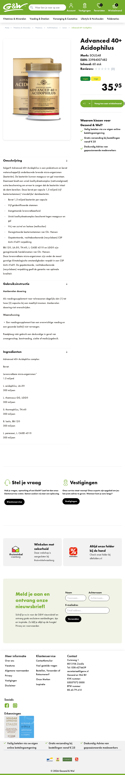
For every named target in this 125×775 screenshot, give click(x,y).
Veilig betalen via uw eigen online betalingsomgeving (22, 745)
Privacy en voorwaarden (27, 625)
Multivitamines (52, 27)
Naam (68, 592)
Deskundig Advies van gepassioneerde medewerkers (101, 745)
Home (7, 27)
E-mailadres (71, 605)
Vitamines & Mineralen (21, 27)
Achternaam (95, 592)
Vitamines (38, 27)
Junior (64, 27)
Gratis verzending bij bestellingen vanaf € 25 (62, 745)
